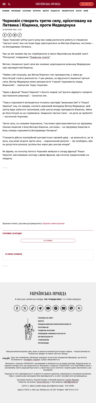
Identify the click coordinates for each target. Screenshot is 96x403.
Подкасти (55, 11)
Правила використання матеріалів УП (54, 324)
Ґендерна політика (46, 330)
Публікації (15, 11)
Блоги (79, 11)
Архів (86, 11)
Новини (5, 11)
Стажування (43, 340)
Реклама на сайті (45, 318)
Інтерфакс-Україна (32, 360)
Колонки (26, 11)
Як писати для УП (45, 337)
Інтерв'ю (37, 11)
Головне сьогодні (12, 233)
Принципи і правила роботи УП (52, 334)
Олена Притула (42, 382)
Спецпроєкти (68, 11)
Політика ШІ (43, 327)
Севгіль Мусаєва (72, 380)
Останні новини (13, 254)
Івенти (46, 11)
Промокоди (43, 343)
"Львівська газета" (39, 57)
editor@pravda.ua (71, 382)
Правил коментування (53, 223)
